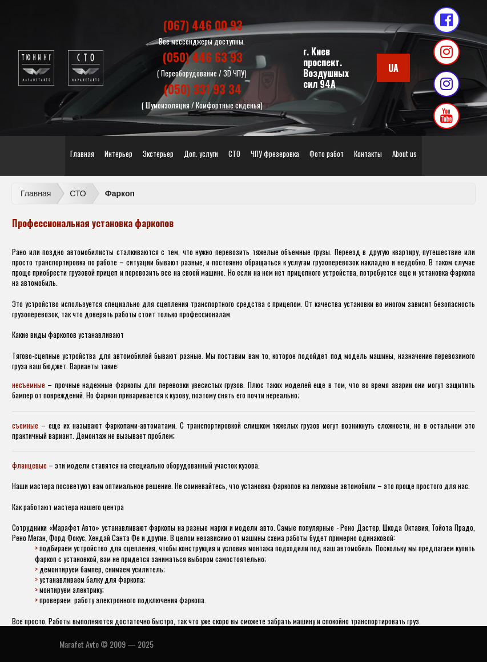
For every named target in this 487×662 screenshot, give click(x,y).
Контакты (368, 153)
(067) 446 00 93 (203, 25)
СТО (234, 153)
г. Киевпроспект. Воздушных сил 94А (326, 68)
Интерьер (118, 153)
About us (404, 153)
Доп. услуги (201, 153)
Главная (82, 153)
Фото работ (326, 153)
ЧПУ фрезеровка (275, 153)
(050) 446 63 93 (203, 57)
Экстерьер (158, 153)
